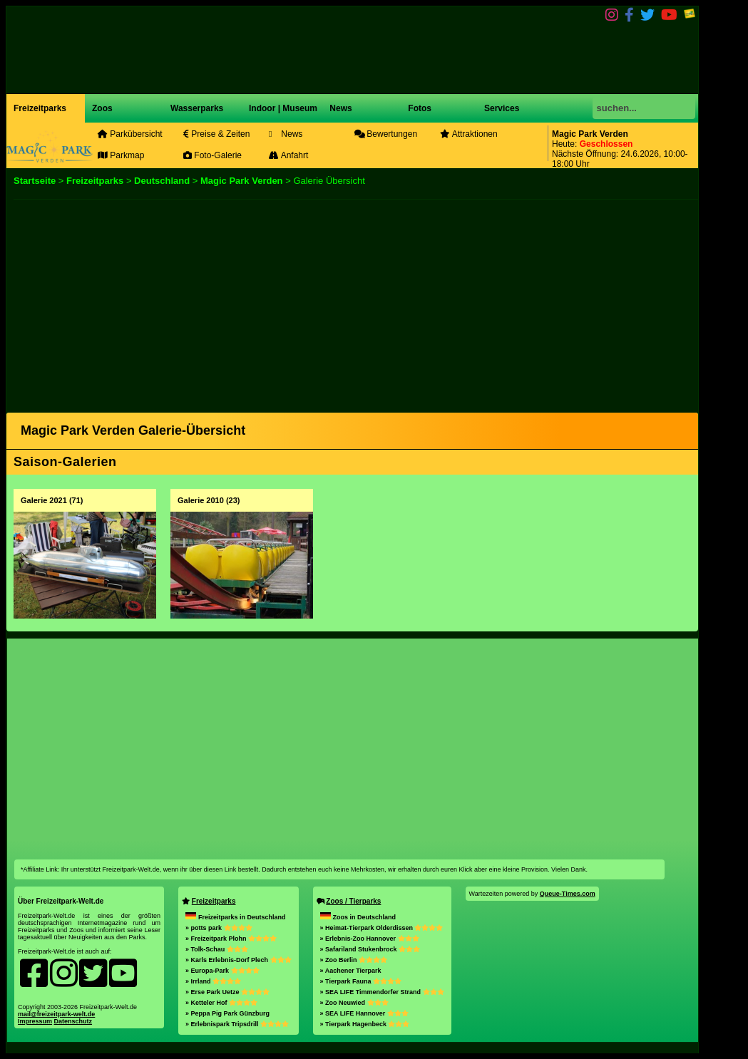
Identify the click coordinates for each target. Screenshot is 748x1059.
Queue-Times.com (567, 893)
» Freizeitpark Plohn (231, 938)
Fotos (418, 108)
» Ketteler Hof (221, 1002)
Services (501, 108)
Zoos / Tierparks (353, 901)
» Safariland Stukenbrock (370, 949)
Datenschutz (73, 1021)
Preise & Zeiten (216, 134)
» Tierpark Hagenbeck (365, 1024)
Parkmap (121, 155)
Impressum (35, 1021)
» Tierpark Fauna (360, 981)
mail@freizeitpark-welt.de (56, 1014)
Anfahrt (288, 155)
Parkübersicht (130, 134)
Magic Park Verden (241, 180)
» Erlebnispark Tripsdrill (237, 1024)
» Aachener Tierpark (350, 970)
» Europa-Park (222, 970)
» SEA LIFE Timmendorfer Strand (382, 992)
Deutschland (162, 180)
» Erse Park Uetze (227, 992)
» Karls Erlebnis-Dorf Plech (238, 960)
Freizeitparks (40, 108)
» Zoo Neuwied (354, 1002)
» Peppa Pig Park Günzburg (227, 1013)
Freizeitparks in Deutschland (235, 917)
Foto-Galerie (212, 155)
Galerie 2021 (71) (52, 500)
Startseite (35, 180)
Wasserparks (196, 108)
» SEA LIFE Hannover (364, 1013)
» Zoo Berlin (354, 960)
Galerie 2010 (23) (209, 500)
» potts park (218, 927)
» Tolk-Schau (216, 949)
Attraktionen (469, 134)
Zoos (102, 108)
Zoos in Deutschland (358, 917)
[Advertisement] (352, 299)
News (339, 108)
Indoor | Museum (283, 108)
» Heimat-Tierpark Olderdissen (382, 927)
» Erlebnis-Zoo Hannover (369, 938)
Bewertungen (385, 134)
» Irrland (213, 981)
